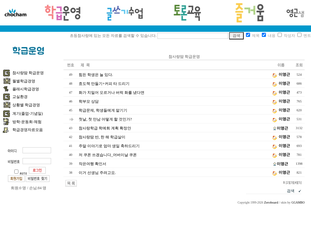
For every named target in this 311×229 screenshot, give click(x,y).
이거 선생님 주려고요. (97, 172)
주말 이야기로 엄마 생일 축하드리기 (109, 146)
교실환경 (20, 96)
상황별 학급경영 (26, 105)
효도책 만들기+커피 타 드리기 (104, 83)
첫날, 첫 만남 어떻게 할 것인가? (105, 119)
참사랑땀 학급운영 (28, 73)
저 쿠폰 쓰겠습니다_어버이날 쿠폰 (108, 155)
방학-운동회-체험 (27, 122)
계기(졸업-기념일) (27, 113)
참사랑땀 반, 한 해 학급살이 (102, 137)
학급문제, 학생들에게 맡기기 (103, 110)
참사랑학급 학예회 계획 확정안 (105, 128)
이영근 (284, 74)
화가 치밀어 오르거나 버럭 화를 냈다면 (111, 92)
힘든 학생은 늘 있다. (96, 75)
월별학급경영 (23, 81)
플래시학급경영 (25, 89)
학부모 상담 (89, 101)
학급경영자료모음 (27, 130)
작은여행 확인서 (92, 164)
